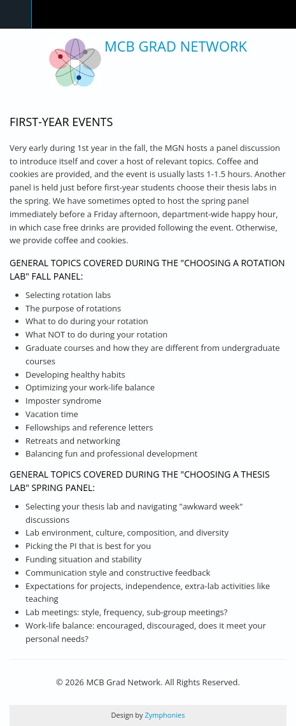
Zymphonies (164, 715)
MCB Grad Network (175, 45)
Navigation (16, 14)
